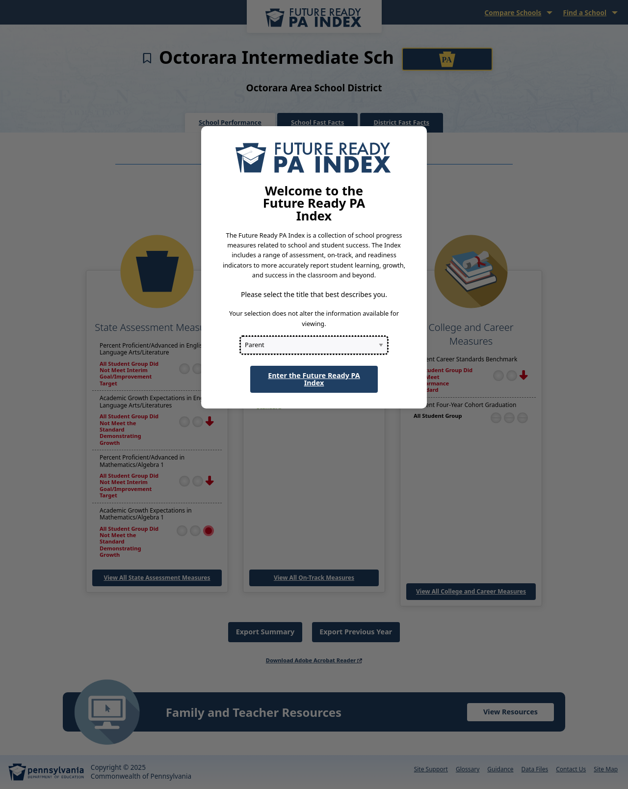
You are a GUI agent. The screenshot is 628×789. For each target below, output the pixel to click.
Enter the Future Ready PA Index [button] (314, 379)
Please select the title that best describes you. (314, 294)
